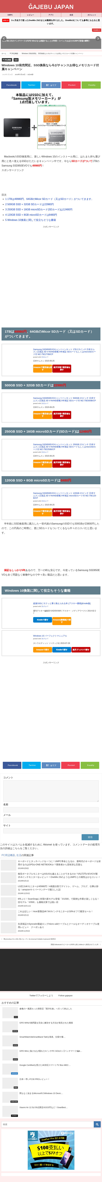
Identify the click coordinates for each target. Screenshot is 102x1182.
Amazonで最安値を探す (42, 368)
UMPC (10, 15)
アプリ (51, 15)
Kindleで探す (42, 620)
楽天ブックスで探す (81, 650)
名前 (5, 808)
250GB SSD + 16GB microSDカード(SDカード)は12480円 (38, 209)
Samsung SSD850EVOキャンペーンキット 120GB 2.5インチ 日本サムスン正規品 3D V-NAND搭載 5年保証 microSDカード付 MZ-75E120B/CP (64, 495)
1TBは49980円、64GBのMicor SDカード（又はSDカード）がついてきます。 (49, 199)
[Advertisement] (50, 184)
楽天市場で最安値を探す (61, 368)
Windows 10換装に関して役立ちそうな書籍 (30, 220)
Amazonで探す (42, 650)
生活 (71, 15)
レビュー (30, 15)
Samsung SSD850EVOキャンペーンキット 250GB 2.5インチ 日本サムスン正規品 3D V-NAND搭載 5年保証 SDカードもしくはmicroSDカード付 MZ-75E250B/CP (64, 446)
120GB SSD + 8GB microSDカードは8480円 (31, 214)
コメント (8, 777)
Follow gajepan (65, 999)
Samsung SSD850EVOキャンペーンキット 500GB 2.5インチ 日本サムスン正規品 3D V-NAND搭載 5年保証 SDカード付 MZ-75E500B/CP (64, 399)
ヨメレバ (44, 606)
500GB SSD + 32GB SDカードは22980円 (29, 204)
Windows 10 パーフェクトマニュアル (50, 636)
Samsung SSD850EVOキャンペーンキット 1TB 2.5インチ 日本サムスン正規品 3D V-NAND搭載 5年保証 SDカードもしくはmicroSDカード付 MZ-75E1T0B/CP (64, 351)
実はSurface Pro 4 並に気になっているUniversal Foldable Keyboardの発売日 (30, 943)
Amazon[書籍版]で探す (62, 621)
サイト (7, 829)
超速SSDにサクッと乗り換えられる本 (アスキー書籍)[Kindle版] (61, 603)
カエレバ (44, 357)
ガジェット (92, 15)
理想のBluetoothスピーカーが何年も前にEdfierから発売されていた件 (74, 948)
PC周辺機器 (7, 60)
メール (7, 818)
